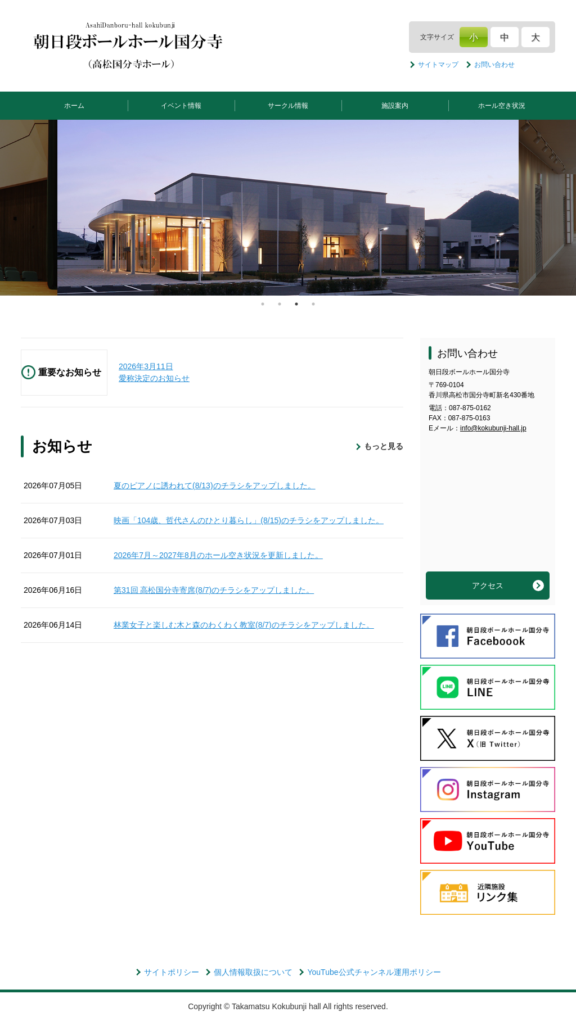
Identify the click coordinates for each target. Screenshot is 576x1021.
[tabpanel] (288, 208)
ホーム (74, 106)
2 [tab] (279, 304)
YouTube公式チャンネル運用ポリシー (373, 972)
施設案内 (394, 106)
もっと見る (383, 446)
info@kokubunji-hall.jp (493, 428)
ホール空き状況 (501, 106)
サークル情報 (288, 106)
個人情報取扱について (253, 972)
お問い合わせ (494, 65)
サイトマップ (438, 65)
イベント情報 (181, 106)
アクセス (487, 585)
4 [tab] (313, 304)
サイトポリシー (171, 972)
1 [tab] (262, 304)
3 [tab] (296, 304)
